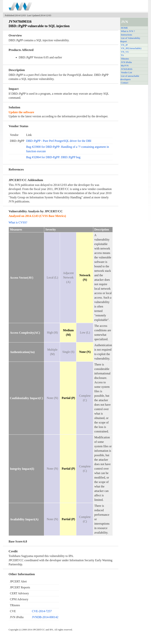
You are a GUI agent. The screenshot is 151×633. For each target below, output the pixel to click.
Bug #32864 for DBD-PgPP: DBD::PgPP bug (53, 157)
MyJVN (125, 65)
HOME (124, 28)
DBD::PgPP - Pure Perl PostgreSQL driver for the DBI (58, 140)
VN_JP (124, 45)
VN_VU (125, 52)
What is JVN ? (128, 31)
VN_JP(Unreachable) (131, 48)
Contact (124, 82)
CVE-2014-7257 (42, 611)
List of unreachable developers (129, 78)
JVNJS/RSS (126, 69)
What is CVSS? (18, 222)
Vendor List (126, 72)
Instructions (126, 34)
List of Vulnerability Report (130, 40)
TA (122, 55)
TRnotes (125, 58)
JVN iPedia (126, 62)
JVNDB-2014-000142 (45, 617)
